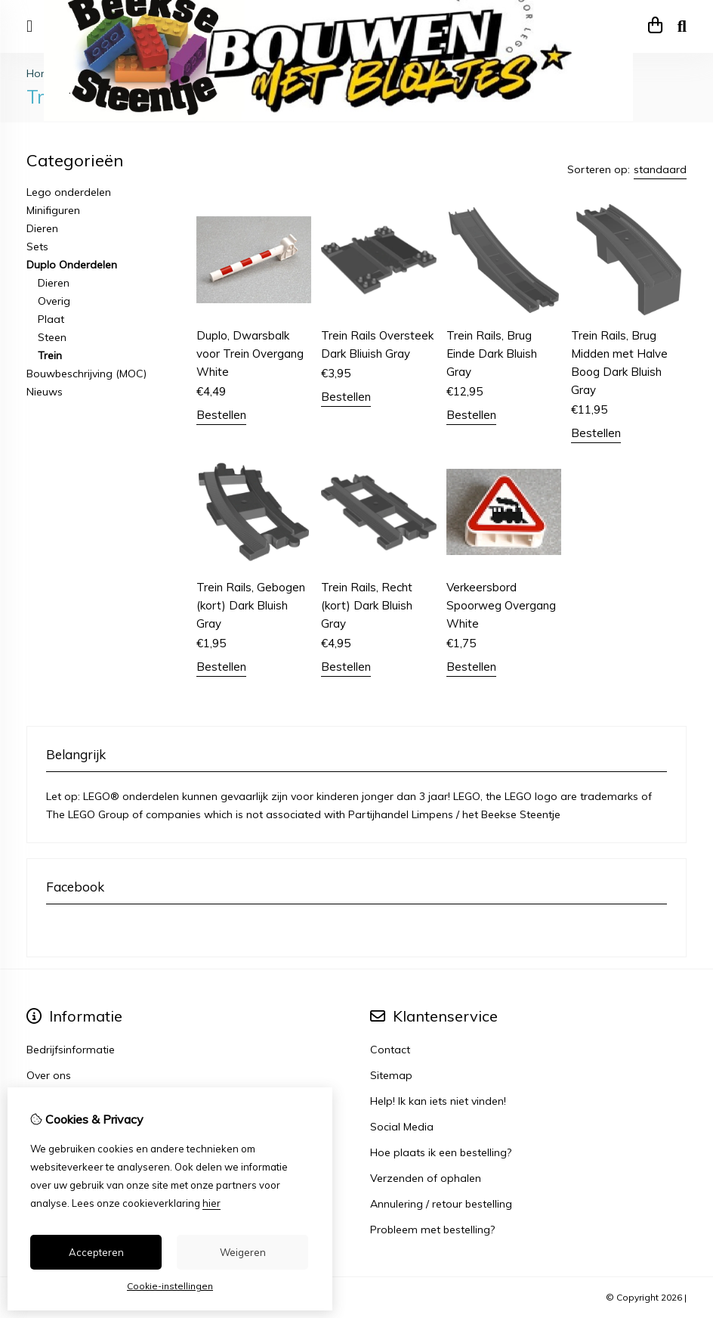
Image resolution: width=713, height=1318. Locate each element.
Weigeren (243, 1252)
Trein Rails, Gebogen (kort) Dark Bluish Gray (250, 605)
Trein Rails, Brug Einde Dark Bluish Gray (491, 353)
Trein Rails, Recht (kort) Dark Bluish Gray (366, 605)
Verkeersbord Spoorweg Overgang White (501, 605)
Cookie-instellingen (170, 1286)
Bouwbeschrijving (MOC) (86, 373)
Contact (390, 1049)
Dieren (42, 228)
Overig (54, 301)
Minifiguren (53, 210)
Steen (52, 337)
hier (211, 1203)
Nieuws (44, 392)
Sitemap (391, 1075)
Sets (37, 246)
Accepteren (96, 1252)
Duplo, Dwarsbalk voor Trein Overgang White (250, 353)
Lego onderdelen (68, 192)
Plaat (51, 319)
